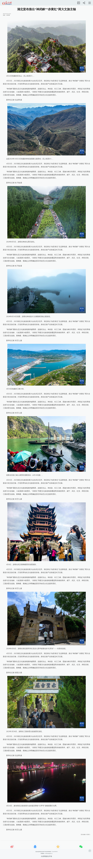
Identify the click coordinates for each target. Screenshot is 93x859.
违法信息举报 (38, 851)
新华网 (8, 15)
